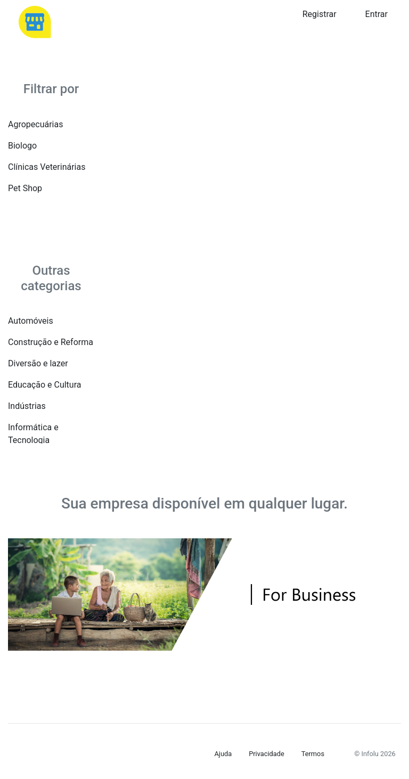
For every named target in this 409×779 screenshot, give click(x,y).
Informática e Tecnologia (33, 433)
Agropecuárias (35, 124)
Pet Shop (25, 188)
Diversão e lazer (38, 363)
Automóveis (30, 321)
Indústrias (27, 406)
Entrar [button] (376, 14)
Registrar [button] (319, 14)
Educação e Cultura (44, 385)
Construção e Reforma (50, 342)
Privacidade (266, 754)
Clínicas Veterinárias (46, 167)
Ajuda (223, 754)
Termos (312, 754)
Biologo (22, 146)
